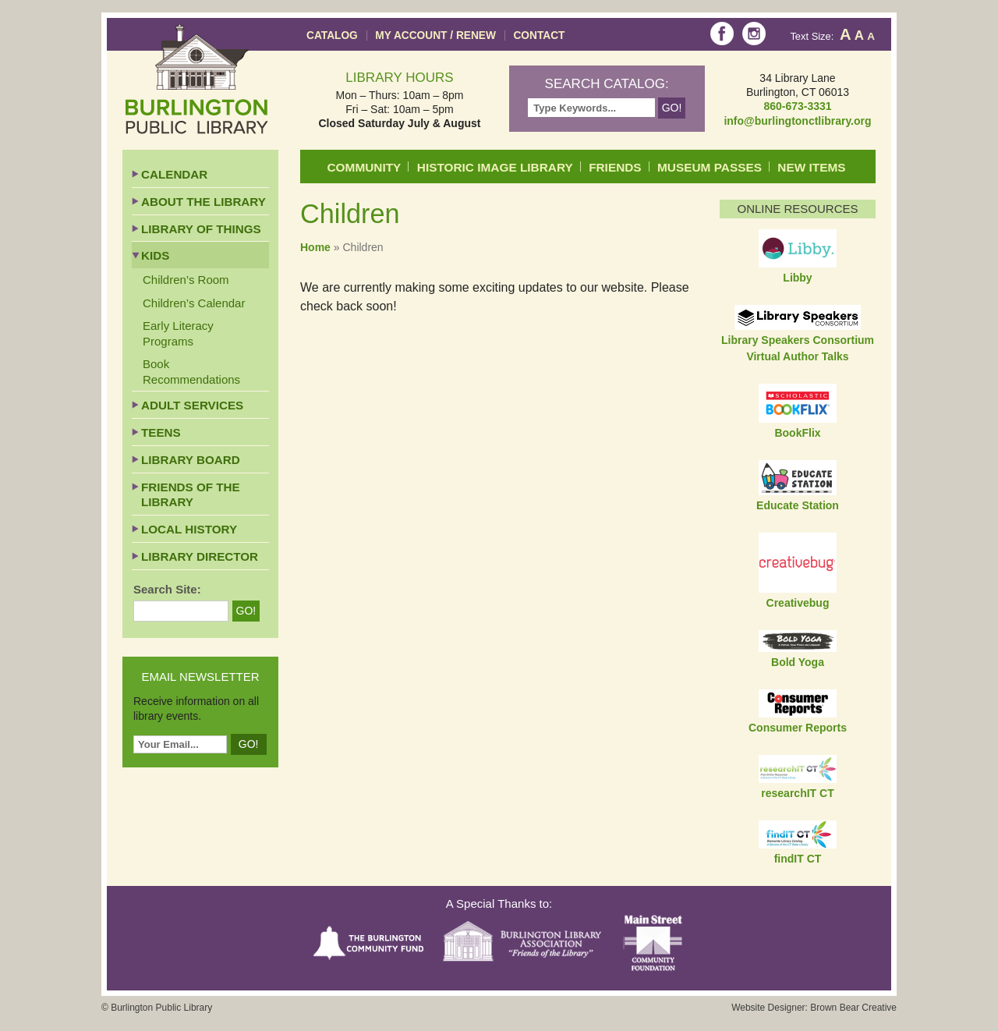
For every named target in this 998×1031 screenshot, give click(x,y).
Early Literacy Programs (178, 333)
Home (315, 247)
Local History (189, 529)
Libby (797, 277)
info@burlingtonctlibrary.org (797, 121)
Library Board (190, 459)
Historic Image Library (495, 167)
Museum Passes (709, 167)
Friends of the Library (190, 494)
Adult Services (192, 405)
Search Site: (167, 589)
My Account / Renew (435, 35)
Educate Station (797, 505)
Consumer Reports (797, 727)
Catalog (332, 35)
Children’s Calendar (194, 303)
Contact (538, 35)
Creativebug (798, 603)
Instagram (754, 33)
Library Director (199, 556)
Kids (155, 255)
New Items (811, 167)
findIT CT (798, 858)
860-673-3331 (797, 106)
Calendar (174, 174)
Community (364, 167)
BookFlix (797, 433)
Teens (161, 432)
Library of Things (201, 229)
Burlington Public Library (197, 79)
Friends (615, 167)
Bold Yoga (797, 662)
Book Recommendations (191, 371)
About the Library (203, 201)
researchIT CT (797, 793)
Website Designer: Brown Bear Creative (814, 1007)
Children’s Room (186, 279)
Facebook (722, 33)
